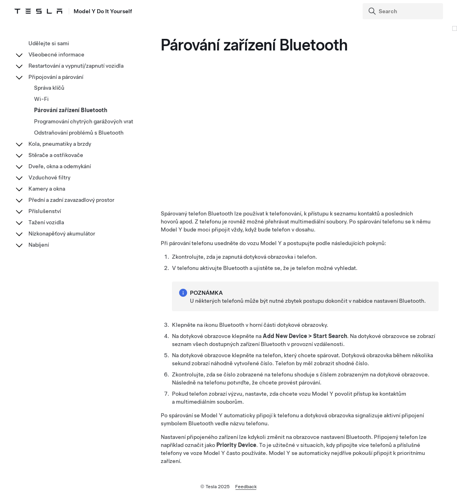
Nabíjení (38, 244)
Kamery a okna (46, 188)
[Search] (404, 11)
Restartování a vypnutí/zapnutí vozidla (76, 65)
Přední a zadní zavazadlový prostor (71, 200)
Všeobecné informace (56, 54)
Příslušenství (44, 211)
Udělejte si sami (48, 43)
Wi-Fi (41, 99)
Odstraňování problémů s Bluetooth (79, 132)
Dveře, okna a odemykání (59, 166)
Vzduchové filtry (49, 177)
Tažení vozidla (46, 222)
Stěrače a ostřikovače (55, 155)
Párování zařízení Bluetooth (70, 110)
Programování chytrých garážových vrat (83, 121)
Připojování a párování (55, 77)
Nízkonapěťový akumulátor (61, 233)
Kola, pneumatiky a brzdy (59, 144)
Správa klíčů (49, 88)
